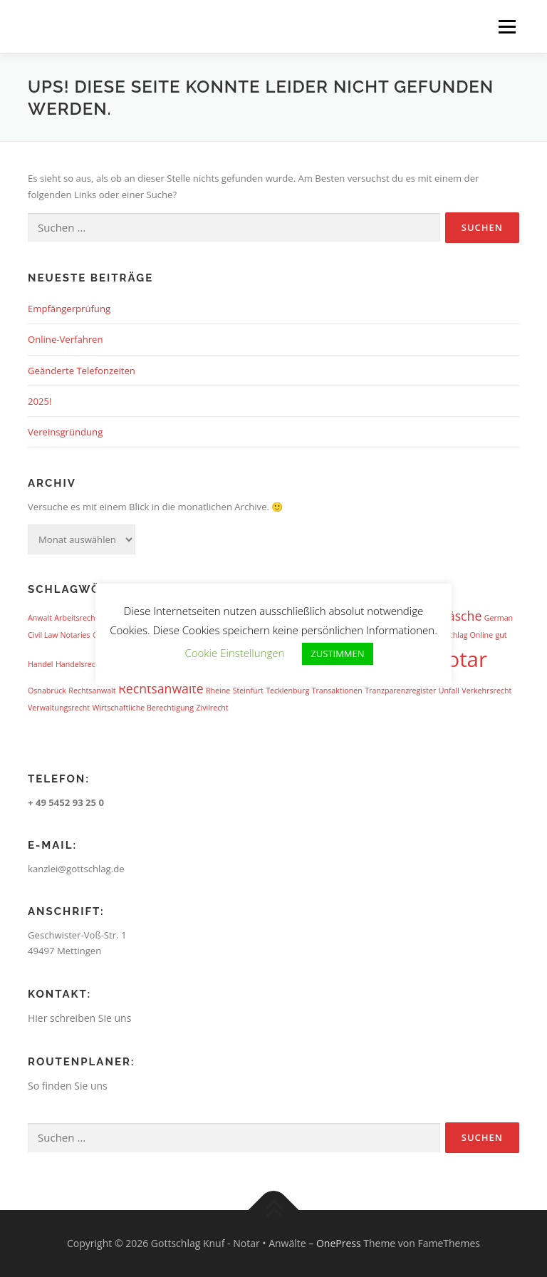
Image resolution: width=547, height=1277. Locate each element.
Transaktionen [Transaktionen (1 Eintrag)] (337, 691)
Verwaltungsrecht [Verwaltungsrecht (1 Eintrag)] (59, 708)
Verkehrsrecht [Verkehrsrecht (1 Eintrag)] (486, 691)
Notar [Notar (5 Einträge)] (458, 659)
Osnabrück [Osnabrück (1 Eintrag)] (47, 691)
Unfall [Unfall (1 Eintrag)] (449, 691)
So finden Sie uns (68, 1085)
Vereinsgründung (65, 431)
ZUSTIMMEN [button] (337, 653)
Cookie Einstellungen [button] (234, 653)
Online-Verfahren (65, 339)
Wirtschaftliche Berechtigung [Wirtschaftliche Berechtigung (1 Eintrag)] (142, 708)
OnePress (338, 1243)
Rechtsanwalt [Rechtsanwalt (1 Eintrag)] (91, 691)
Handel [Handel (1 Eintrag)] (40, 664)
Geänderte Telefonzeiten (81, 370)
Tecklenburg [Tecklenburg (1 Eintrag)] (287, 691)
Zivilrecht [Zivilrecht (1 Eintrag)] (212, 708)
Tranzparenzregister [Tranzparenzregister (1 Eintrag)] (400, 691)
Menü (506, 26)
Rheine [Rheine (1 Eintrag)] (218, 691)
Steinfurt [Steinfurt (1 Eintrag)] (248, 691)
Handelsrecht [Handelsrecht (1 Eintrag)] (79, 664)
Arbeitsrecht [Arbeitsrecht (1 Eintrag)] (76, 618)
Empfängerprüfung (69, 308)
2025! (39, 401)
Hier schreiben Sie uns (79, 1018)
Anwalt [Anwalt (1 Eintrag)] (40, 618)
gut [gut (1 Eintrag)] (501, 635)
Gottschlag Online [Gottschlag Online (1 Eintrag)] (461, 635)
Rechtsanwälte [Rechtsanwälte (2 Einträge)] (161, 688)
